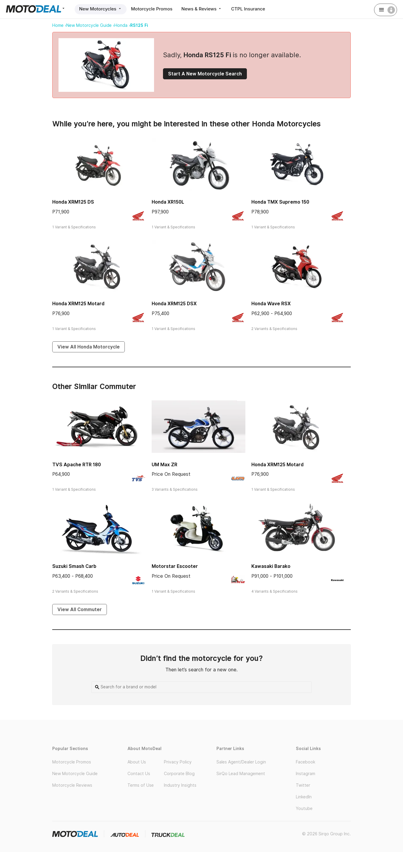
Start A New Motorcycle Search (205, 74)
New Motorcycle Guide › (90, 25)
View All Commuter (79, 609)
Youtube (304, 808)
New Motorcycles (100, 9)
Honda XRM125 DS (73, 202)
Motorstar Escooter (175, 566)
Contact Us (138, 773)
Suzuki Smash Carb (74, 566)
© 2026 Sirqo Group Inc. (326, 833)
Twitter (303, 785)
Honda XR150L (168, 202)
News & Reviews (201, 9)
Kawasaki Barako (270, 566)
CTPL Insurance (248, 9)
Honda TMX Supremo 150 (280, 202)
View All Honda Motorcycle (88, 347)
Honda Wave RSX (271, 303)
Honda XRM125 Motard (78, 303)
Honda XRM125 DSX (174, 303)
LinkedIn (304, 796)
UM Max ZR (164, 464)
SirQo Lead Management (240, 773)
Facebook (305, 762)
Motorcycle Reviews (72, 785)
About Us (136, 762)
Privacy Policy (178, 762)
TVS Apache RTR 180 (76, 464)
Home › (59, 25)
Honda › (122, 25)
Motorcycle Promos (152, 9)
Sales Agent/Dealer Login (241, 762)
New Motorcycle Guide (75, 773)
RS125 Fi (139, 25)
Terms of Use (140, 785)
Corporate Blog (179, 773)
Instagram (305, 773)
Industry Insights (180, 785)
